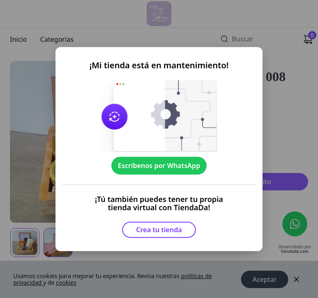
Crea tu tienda (159, 229)
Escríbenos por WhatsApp (159, 165)
